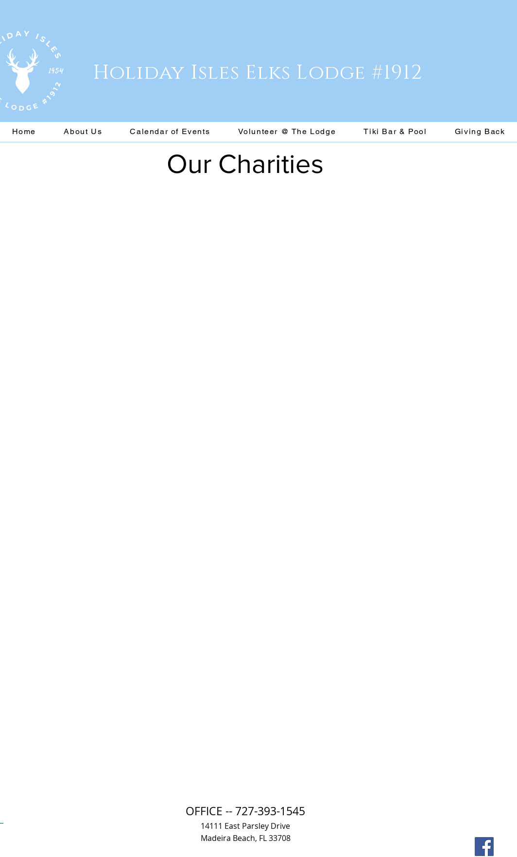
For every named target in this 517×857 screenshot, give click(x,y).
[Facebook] (484, 846)
